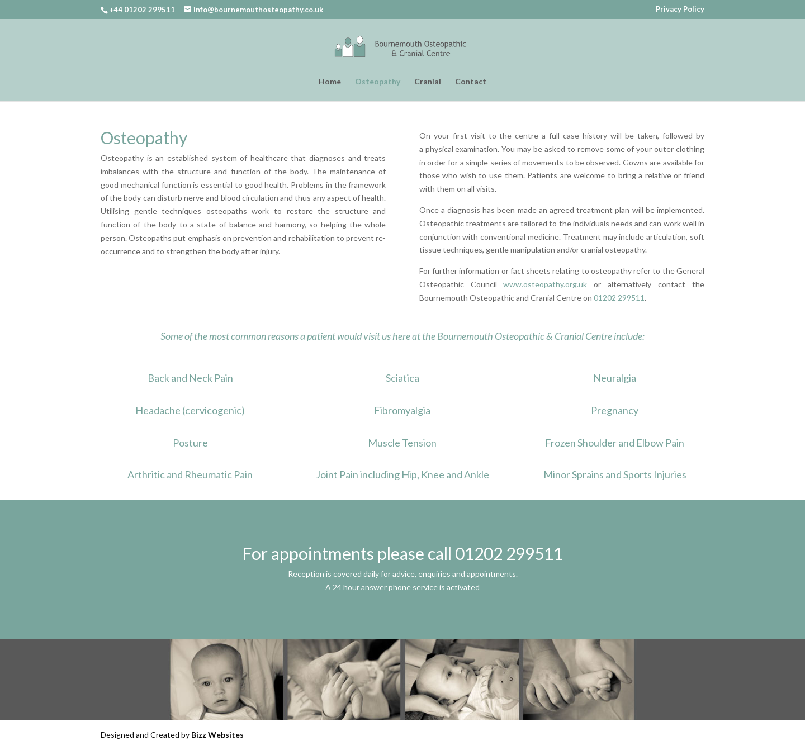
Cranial (427, 82)
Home (330, 82)
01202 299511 (619, 297)
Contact (470, 82)
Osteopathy (377, 82)
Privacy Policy (680, 9)
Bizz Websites (217, 734)
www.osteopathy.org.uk (545, 284)
